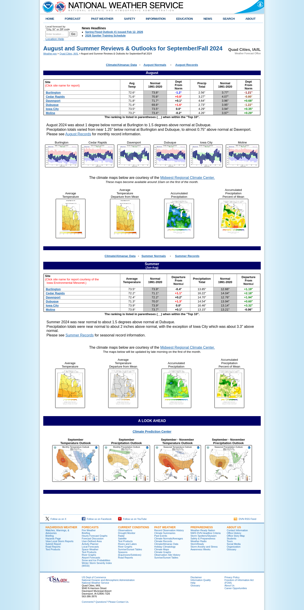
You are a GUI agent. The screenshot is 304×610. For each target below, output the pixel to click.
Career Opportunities (235, 588)
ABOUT (250, 18)
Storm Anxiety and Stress (204, 546)
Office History (234, 533)
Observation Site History (167, 554)
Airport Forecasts (91, 557)
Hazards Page (53, 538)
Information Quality (201, 580)
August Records (186, 65)
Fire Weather (89, 530)
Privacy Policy (231, 577)
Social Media (234, 544)
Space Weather (90, 549)
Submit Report (53, 544)
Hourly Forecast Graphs (94, 535)
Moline (50, 113)
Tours (230, 541)
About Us (234, 527)
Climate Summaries (164, 533)
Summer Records (187, 256)
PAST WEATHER (102, 18)
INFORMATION (156, 18)
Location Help (55, 39)
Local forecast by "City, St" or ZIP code (58, 28)
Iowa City (52, 109)
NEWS (207, 18)
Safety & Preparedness (203, 538)
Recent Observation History (169, 530)
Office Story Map (236, 535)
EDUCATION (184, 18)
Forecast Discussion (93, 538)
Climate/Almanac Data (121, 65)
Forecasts (90, 527)
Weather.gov (50, 53)
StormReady (197, 544)
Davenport (53, 100)
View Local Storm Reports (59, 541)
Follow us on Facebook (97, 519)
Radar (121, 535)
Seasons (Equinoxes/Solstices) (129, 553)
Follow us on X (56, 519)
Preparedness (202, 527)
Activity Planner (90, 544)
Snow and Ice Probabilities (96, 560)
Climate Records (163, 541)
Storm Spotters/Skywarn (204, 535)
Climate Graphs (162, 552)
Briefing (50, 535)
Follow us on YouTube (132, 519)
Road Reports (53, 546)
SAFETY (129, 18)
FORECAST (72, 18)
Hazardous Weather (61, 527)
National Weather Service (95, 582)
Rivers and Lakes (127, 544)
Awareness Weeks (200, 549)
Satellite (122, 538)
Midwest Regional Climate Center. (187, 178)
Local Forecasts (90, 546)
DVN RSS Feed (245, 519)
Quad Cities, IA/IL (69, 53)
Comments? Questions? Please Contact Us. (105, 601)
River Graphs (89, 554)
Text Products (53, 549)
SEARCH (229, 18)
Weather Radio (199, 541)
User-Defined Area (92, 541)
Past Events (160, 535)
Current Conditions (133, 527)
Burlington (53, 92)
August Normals (154, 65)
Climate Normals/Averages (168, 538)
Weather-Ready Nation (203, 530)
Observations (125, 530)
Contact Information (237, 530)
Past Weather (165, 527)
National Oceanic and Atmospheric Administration (108, 580)
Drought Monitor (126, 533)
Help (193, 582)
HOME (50, 18)
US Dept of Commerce (94, 577)
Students (231, 538)
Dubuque (52, 104)
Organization (233, 546)
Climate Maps (161, 549)
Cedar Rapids (55, 96)
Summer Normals (153, 256)
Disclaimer (196, 577)
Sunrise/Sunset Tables (130, 549)
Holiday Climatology (165, 546)
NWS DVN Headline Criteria (206, 533)
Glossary (231, 549)
